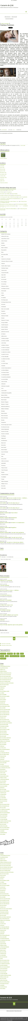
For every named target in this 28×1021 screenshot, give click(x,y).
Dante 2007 (3, 277)
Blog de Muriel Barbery (5, 749)
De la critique (4, 281)
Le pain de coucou (5, 354)
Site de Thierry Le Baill (4, 729)
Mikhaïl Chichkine (5, 408)
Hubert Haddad (4, 327)
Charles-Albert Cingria (5, 265)
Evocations (3, 313)
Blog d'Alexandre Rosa (4, 739)
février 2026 (2, 169)
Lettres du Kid (4, 381)
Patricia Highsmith (5, 429)
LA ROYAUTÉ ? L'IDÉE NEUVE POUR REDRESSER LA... (10, 198)
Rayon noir (3, 442)
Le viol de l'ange (4, 363)
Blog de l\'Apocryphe (4, 684)
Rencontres (3, 445)
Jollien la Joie (4, 336)
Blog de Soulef (3, 736)
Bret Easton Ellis (4, 254)
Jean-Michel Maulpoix (4, 766)
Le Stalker (2, 692)
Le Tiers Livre (3, 747)
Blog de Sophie (3, 742)
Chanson (3, 263)
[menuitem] (7, 16)
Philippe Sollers (3, 777)
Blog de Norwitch (3, 815)
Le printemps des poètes (5, 767)
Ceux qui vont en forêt (16, 537)
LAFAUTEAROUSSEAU (4, 199)
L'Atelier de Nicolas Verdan (5, 820)
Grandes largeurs (4, 324)
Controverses (4, 270)
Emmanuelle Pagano (4, 776)
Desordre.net (2, 701)
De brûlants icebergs (5, 610)
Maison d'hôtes (4, 395)
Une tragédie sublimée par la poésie (9, 615)
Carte (2, 548)
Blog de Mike (2, 707)
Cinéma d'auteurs (7, 25)
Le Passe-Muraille (4, 356)
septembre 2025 (3, 177)
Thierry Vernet (4, 467)
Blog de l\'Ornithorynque (5, 681)
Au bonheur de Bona (4, 829)
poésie (22, 653)
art (14, 653)
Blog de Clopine (3, 731)
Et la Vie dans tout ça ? (13, 503)
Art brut (1, 689)
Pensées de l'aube (4, 431)
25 (25, 225)
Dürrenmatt (3, 290)
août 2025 (2, 179)
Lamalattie (2, 830)
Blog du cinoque (3, 732)
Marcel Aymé (3, 399)
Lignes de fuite (3, 774)
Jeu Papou (3, 333)
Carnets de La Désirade (5, 259)
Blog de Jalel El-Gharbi (4, 791)
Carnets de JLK (6, 5)
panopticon (3, 658)
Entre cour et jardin (5, 308)
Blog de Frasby (3, 824)
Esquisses (3, 311)
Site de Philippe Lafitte (4, 691)
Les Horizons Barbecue (6, 595)
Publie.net (2, 746)
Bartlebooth (2, 702)
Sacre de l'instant (4, 451)
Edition (2, 295)
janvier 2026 (2, 170)
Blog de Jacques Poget (4, 719)
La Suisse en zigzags (5, 347)
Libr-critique (2, 834)
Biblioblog (2, 787)
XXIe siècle (3, 488)
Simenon (3, 454)
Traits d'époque (4, 470)
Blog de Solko (3, 807)
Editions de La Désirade (6, 580)
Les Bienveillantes (5, 370)
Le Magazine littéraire (4, 779)
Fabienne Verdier (4, 315)
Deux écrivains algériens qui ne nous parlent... (11, 624)
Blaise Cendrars (4, 247)
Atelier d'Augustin (3, 825)
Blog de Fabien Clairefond (5, 737)
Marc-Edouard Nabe (5, 397)
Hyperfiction (2, 769)
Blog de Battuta (3, 744)
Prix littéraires (4, 440)
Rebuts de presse (3, 771)
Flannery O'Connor (5, 320)
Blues (2, 252)
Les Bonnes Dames (5, 372)
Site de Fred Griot (3, 801)
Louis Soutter (4, 390)
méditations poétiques (14, 656)
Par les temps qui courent (6, 424)
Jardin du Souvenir (5, 331)
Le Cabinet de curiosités (5, 809)
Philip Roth (3, 438)
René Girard (3, 447)
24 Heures (2, 751)
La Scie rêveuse (3, 817)
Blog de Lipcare (3, 716)
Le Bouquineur (9, 192)
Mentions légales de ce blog (17, 1010)
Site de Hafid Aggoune (4, 711)
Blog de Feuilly (3, 789)
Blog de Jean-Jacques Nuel (5, 676)
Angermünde (2, 190)
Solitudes (2, 619)
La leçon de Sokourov (9, 18)
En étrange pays (4, 299)
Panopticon (3, 422)
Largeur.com (2, 697)
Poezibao (2, 764)
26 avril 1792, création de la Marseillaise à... (8, 208)
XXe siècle (3, 486)
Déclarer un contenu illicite (10, 1010)
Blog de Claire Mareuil (4, 714)
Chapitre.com (3, 717)
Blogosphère (4, 250)
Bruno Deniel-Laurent (4, 784)
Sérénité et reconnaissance (17, 522)
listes (18, 653)
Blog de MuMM (3, 694)
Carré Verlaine (14, 193)
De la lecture (3, 284)
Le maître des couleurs (5, 352)
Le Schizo (3, 361)
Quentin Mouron (3, 832)
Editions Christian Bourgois (5, 672)
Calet (2, 256)
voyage (6, 656)
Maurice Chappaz (4, 402)
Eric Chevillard (3, 781)
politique (22, 656)
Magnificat (13, 527)
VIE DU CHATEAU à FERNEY (21, 204)
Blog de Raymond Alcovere (5, 679)
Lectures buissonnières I (6, 368)
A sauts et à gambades (22, 197)
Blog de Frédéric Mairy (4, 827)
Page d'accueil (14, 16)
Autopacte (2, 759)
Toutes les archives (4, 182)
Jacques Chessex (4, 329)
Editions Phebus (3, 671)
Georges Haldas (4, 322)
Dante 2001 (3, 274)
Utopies (2, 472)
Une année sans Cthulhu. (5, 193)
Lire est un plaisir (3, 786)
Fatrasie (2, 318)
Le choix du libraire (5, 349)
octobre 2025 (2, 175)
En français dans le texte (6, 302)
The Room (3, 465)
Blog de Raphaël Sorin (4, 805)
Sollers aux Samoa (5, 461)
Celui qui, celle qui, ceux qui (6, 261)
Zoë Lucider (3, 498)
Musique (3, 411)
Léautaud (3, 365)
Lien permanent (3, 129)
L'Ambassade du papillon (6, 392)
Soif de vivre (2, 796)
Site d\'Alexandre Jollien (5, 706)
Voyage (2, 479)
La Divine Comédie (5, 340)
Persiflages (3, 436)
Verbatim (2, 192)
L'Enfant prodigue (5, 338)
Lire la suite (23, 145)
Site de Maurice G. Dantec (5, 721)
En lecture (3, 304)
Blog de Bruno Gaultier (4, 696)
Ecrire (2, 293)
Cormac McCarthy (4, 272)
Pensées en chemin (5, 433)
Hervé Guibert (3, 699)
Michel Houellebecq (5, 406)
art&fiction (2, 687)
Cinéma (2, 656)
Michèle (2, 542)
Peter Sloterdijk (3, 762)
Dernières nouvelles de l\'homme (7, 682)
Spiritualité (3, 463)
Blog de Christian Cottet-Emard (6, 677)
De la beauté (3, 279)
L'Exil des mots (3, 792)
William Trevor (4, 483)
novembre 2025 (3, 174)
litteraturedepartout (17, 195)
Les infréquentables (5, 374)
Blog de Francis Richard (5, 812)
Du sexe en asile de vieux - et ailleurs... (18, 498)
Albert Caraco (3, 782)
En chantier (3, 297)
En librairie (3, 306)
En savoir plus (9, 1020)
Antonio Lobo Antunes (5, 234)
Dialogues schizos (5, 286)
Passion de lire (3, 756)
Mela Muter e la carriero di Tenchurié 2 (8, 205)
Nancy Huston (4, 413)
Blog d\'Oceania (3, 727)
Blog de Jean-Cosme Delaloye (6, 722)
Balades (2, 243)
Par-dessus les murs (5, 427)
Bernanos (3, 245)
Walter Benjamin (4, 481)
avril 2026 (2, 165)
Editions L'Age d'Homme (5, 741)
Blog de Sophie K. (3, 799)
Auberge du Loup (4, 236)
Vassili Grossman (4, 474)
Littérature (3, 383)
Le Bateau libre (3, 794)
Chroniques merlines (4, 726)
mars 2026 (2, 167)
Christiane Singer (4, 268)
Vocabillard (3, 476)
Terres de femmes (3, 814)
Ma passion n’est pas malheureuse (7, 204)
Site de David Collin (4, 724)
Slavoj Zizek (3, 458)
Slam (2, 456)
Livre (14, 129)
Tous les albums (3, 158)
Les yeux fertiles (4, 379)
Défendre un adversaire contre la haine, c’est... (9, 201)
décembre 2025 (3, 172)
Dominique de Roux (5, 288)
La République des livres (5, 666)
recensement (3, 653)
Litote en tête (2, 772)
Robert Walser (4, 449)
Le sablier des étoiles (5, 358)
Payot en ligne (3, 686)
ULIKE (1, 802)
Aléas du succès (7, 16)
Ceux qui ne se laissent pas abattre (14, 542)
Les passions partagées (6, 377)
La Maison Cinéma (5, 345)
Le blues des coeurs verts (6, 605)
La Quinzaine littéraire (4, 752)
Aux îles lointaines (4, 810)
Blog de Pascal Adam (4, 734)
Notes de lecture (4, 415)
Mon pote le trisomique (6, 600)
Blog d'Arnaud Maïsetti (4, 761)
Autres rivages (4, 240)
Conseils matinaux (4, 585)
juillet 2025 (2, 180)
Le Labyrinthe (3, 797)
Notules (2, 420)
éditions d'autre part (4, 822)
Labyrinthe (2, 757)
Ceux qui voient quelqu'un (17, 532)
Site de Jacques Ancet (4, 704)
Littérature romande (5, 386)
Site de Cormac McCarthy (5, 709)
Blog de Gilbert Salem (4, 754)
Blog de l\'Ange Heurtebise (5, 674)
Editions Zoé (2, 669)
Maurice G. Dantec (5, 404)
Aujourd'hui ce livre (5, 238)
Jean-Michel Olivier (4, 667)
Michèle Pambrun (4, 512)
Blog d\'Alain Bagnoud (4, 712)
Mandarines (14, 517)
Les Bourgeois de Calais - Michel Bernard (8, 197)
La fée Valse (3, 343)
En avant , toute (10, 190)
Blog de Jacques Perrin (4, 804)
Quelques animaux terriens (5, 195)
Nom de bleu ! (14, 512)
